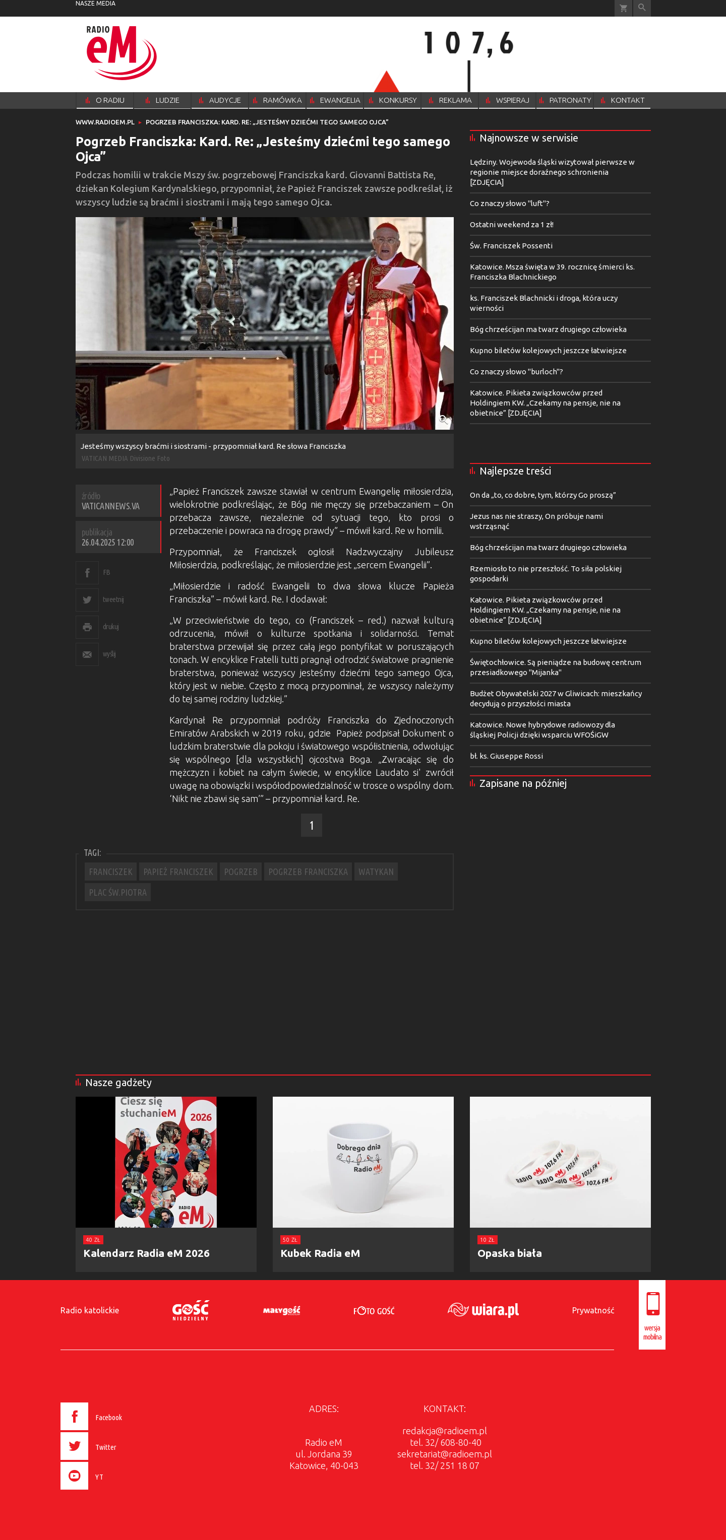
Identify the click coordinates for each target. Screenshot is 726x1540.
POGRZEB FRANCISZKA (308, 871)
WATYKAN (376, 871)
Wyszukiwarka (642, 8)
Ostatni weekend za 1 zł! (512, 224)
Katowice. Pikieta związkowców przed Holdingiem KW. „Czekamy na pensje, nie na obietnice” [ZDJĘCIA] (545, 402)
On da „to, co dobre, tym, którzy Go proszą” (543, 495)
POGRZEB (241, 871)
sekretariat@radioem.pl (444, 1454)
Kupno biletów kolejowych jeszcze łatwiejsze (548, 350)
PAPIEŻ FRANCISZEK (178, 871)
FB (106, 572)
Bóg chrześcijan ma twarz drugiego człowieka (548, 329)
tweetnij (113, 599)
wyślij (109, 653)
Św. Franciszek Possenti (511, 245)
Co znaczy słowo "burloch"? (516, 371)
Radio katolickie (89, 1310)
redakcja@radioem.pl (444, 1431)
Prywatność (593, 1310)
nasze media (95, 3)
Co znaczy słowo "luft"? (510, 203)
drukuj (111, 626)
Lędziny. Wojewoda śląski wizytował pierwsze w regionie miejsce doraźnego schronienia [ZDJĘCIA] (552, 172)
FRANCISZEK (111, 871)
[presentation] (112, 1491)
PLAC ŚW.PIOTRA (118, 892)
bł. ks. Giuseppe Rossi (506, 756)
